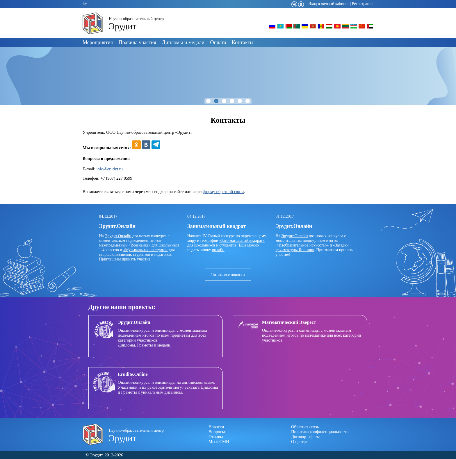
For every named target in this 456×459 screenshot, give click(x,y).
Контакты (242, 42)
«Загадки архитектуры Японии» (312, 247)
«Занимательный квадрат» (242, 240)
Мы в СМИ (219, 441)
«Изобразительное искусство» (303, 245)
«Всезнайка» (140, 245)
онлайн (218, 250)
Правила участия (137, 42)
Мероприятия (98, 42)
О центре (299, 441)
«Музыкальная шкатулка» (145, 250)
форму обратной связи (223, 191)
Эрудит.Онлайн (118, 236)
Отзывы (216, 436)
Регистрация (362, 3)
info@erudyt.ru (110, 169)
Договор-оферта (305, 436)
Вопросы (217, 431)
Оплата (218, 42)
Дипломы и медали (183, 42)
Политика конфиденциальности (320, 431)
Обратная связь (305, 426)
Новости (216, 426)
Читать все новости (228, 274)
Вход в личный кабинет (328, 3)
